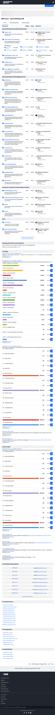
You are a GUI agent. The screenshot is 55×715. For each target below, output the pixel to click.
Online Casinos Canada (8, 656)
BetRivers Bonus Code (42, 593)
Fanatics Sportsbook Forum (42, 51)
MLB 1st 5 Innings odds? (7, 438)
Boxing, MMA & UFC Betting (12, 139)
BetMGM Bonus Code (42, 568)
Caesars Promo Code (42, 575)
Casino (6, 211)
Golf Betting (8, 156)
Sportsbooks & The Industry (12, 39)
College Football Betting (11, 89)
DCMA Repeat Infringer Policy (39, 664)
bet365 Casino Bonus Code (9, 622)
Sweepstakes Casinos (7, 632)
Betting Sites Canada (7, 652)
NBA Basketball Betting (11, 97)
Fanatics (16, 582)
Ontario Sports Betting (8, 654)
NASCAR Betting (9, 172)
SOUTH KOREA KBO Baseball (8, 548)
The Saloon (8, 222)
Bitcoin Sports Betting (10, 229)
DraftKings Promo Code (42, 578)
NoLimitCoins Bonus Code (8, 640)
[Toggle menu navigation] (53, 2)
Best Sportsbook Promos (27, 596)
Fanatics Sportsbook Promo (42, 582)
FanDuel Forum (25, 47)
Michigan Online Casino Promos (10, 607)
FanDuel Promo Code (41, 571)
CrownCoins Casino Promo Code (10, 638)
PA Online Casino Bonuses (8, 610)
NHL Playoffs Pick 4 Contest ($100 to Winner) (11, 346)
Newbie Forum (8, 62)
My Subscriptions (14, 22)
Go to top (50, 664)
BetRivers (16, 593)
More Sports (8, 180)
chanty (18, 247)
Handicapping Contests (11, 190)
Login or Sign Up (49, 5)
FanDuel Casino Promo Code (9, 618)
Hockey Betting (9, 123)
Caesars (16, 575)
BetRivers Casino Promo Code (9, 624)
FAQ (30, 664)
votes (49, 265)
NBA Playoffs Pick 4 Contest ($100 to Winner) (12, 260)
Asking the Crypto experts (8, 431)
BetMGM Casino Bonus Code (9, 614)
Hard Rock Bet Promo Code (42, 589)
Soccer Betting (9, 131)
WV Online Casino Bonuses (9, 612)
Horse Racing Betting (10, 164)
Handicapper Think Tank (11, 55)
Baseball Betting (9, 115)
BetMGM (15, 568)
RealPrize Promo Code (7, 642)
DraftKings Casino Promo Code (9, 620)
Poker (6, 204)
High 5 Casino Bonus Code (8, 636)
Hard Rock (16, 589)
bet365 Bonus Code (42, 586)
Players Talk (8, 32)
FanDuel (15, 571)
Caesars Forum (9, 50)
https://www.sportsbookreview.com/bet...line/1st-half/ (41, 440)
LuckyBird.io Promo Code (8, 644)
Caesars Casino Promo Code (9, 616)
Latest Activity (25, 22)
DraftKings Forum (8, 47)
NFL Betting (8, 80)
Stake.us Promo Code (7, 634)
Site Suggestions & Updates (12, 69)
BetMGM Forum (41, 47)
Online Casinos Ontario (8, 658)
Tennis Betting (8, 148)
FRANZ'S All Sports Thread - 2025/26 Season (11, 253)
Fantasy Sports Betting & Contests (14, 197)
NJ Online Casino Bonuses (8, 609)
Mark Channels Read (27, 238)
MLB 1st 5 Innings (5, 541)
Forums (5, 22)
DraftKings (15, 578)
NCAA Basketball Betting (11, 107)
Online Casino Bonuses (8, 605)
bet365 (15, 585)
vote (49, 290)
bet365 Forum (25, 50)
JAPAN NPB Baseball (6, 555)
